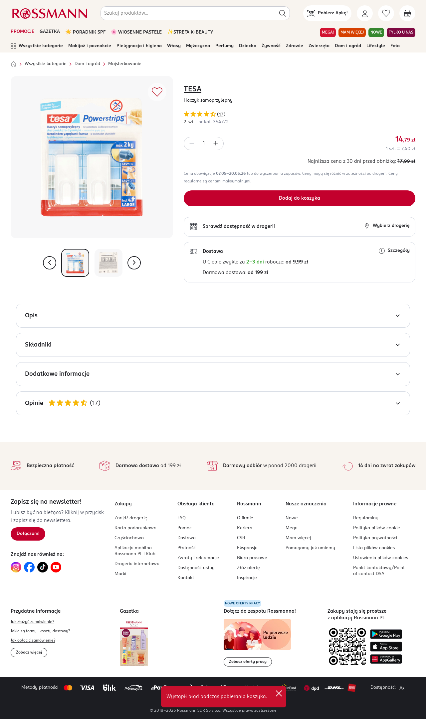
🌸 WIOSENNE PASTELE (136, 32)
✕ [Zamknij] (279, 693)
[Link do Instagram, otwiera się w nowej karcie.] (16, 567)
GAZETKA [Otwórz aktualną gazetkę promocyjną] (50, 32)
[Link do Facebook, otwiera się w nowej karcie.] (29, 567)
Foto (395, 46)
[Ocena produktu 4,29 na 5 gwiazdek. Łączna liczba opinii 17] (299, 115)
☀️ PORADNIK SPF (85, 32)
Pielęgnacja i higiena (139, 46)
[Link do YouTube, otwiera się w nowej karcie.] (56, 567)
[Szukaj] (283, 13)
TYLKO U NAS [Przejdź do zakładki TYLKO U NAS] (401, 33)
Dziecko (247, 46)
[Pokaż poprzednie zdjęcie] (49, 262)
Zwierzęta (319, 46)
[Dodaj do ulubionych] (157, 92)
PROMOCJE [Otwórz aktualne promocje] (22, 32)
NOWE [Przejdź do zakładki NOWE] (376, 33)
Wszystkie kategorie (37, 46)
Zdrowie (294, 46)
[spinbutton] (204, 143)
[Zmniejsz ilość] (191, 143)
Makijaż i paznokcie (89, 46)
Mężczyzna (198, 46)
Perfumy (224, 46)
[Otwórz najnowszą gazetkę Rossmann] (134, 643)
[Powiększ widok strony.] (401, 687)
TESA (192, 89)
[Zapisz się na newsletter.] (28, 534)
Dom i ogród (348, 46)
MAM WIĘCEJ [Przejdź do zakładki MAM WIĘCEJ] (352, 33)
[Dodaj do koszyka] (299, 198)
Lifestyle (375, 46)
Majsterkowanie (124, 64)
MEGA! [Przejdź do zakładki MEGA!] (328, 33)
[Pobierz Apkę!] (327, 13)
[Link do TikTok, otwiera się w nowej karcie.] (42, 567)
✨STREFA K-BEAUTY (190, 32)
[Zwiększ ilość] (215, 143)
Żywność (271, 46)
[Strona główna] (14, 64)
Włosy (174, 46)
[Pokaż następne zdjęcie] (134, 262)
